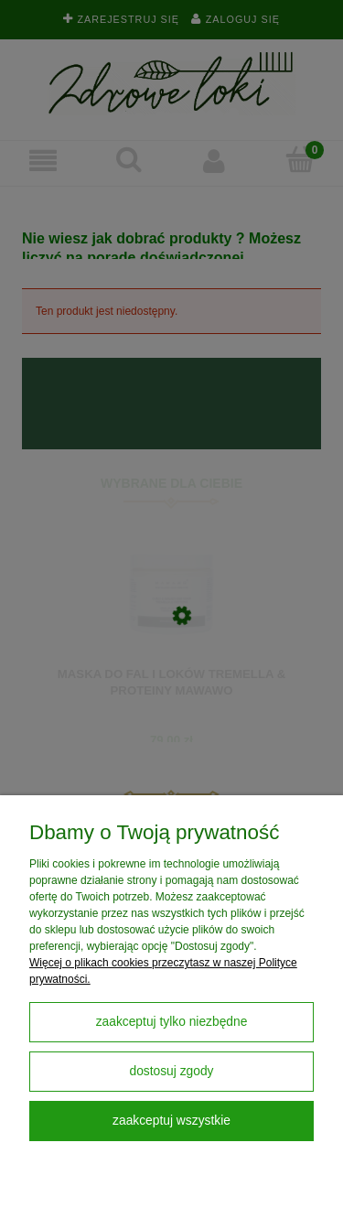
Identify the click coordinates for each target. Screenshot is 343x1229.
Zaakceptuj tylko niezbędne (172, 1022)
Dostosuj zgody (171, 1071)
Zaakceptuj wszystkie (171, 1120)
